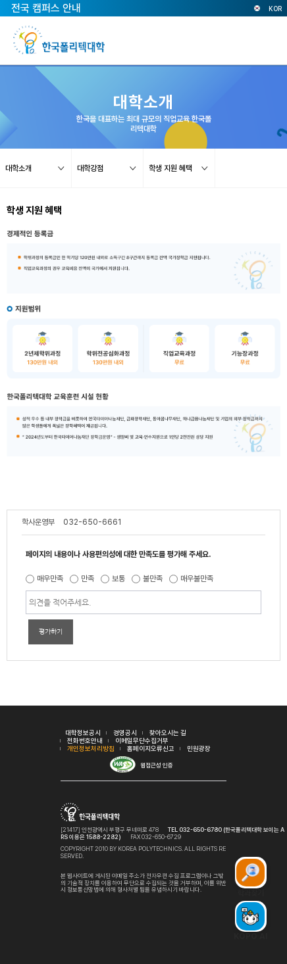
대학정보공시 (83, 732)
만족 (87, 578)
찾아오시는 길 (167, 732)
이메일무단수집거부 (142, 740)
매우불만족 (196, 578)
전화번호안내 (85, 740)
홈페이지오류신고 (150, 748)
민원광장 (199, 748)
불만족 (153, 578)
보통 (118, 578)
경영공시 (125, 732)
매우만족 (50, 578)
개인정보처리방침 (91, 748)
